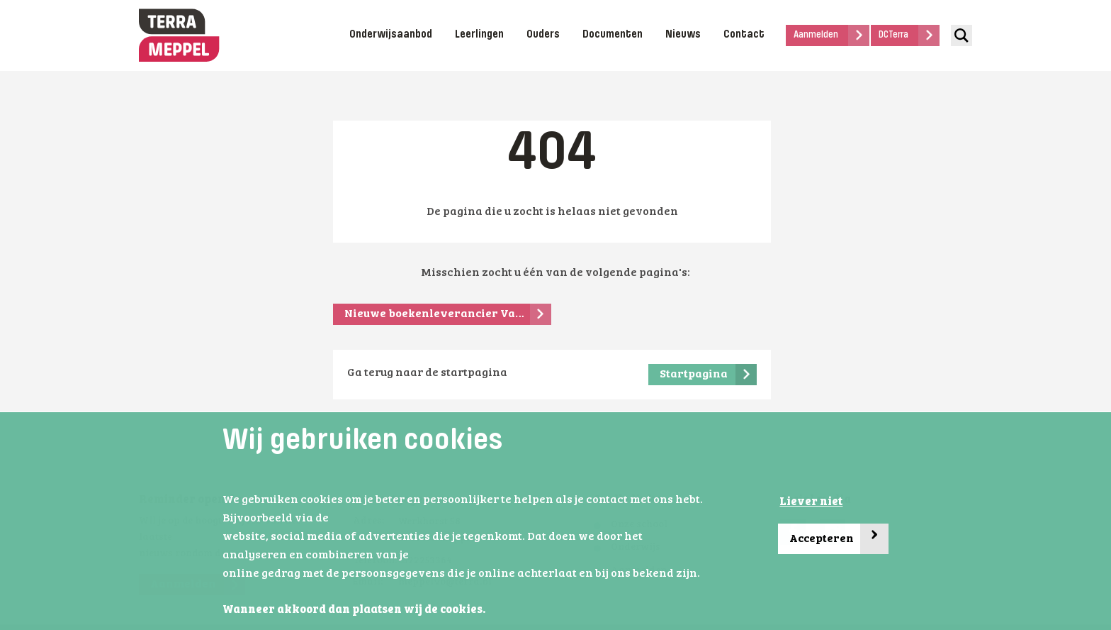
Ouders (543, 34)
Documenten (612, 34)
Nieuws (683, 34)
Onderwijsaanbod (390, 34)
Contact (744, 34)
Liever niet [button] (810, 502)
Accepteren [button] (839, 539)
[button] (489, 611)
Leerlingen (479, 34)
